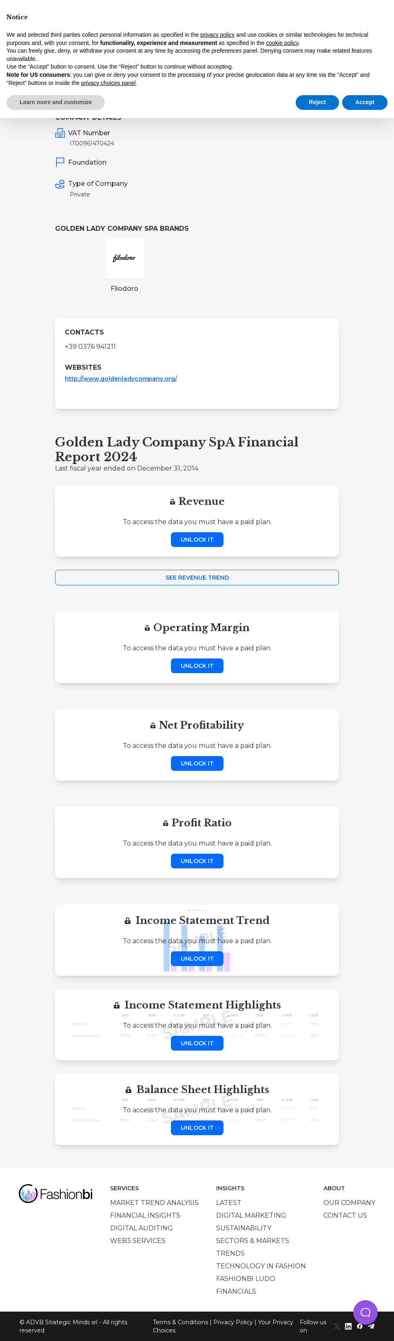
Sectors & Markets (252, 1241)
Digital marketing (251, 1215)
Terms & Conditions (180, 1322)
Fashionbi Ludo (245, 1279)
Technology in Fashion (261, 1266)
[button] (365, 1312)
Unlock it (197, 539)
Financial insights (145, 1215)
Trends (230, 1253)
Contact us (345, 1215)
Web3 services (138, 1241)
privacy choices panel (108, 83)
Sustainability (243, 1228)
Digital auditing (141, 1228)
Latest (228, 1203)
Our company (349, 1203)
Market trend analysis (154, 1203)
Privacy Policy (233, 1322)
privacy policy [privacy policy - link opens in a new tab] (217, 34)
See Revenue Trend (197, 577)
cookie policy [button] (282, 43)
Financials (236, 1291)
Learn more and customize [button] (56, 102)
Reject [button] (317, 102)
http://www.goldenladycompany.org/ (121, 378)
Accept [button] (364, 102)
